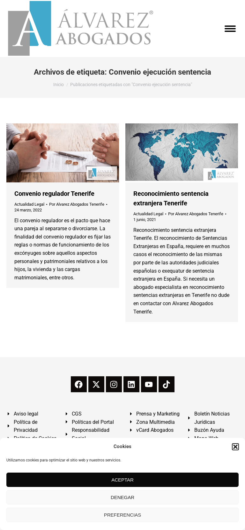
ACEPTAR (122, 479)
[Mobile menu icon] (230, 29)
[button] (235, 447)
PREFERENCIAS (122, 515)
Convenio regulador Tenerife (54, 193)
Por (76, 204)
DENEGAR (122, 497)
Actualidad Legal (29, 204)
